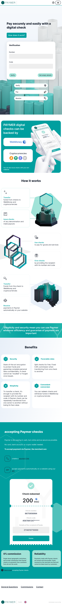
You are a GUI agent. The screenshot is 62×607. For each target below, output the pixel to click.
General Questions (9, 587)
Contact (39, 587)
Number (31, 55)
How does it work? (16, 35)
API (13, 471)
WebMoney (18, 142)
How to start (8, 570)
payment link (24, 459)
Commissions (27, 587)
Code (31, 65)
